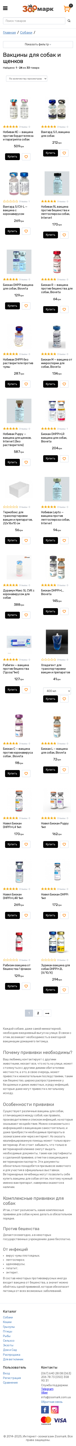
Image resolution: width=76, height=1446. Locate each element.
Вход (6, 1373)
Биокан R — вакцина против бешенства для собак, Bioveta (57, 288)
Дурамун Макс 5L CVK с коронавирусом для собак (18, 594)
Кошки (7, 1322)
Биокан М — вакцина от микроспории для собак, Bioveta (56, 363)
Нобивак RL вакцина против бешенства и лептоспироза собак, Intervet (55, 212)
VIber (44, 1392)
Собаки (26, 32)
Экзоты (8, 1345)
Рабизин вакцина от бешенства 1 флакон (17, 967)
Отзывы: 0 (24, 127)
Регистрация (12, 1378)
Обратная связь (52, 1402)
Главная (9, 32)
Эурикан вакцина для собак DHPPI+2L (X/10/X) (55, 969)
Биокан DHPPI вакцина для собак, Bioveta (18, 286)
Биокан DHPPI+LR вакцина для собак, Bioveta (54, 437)
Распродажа (11, 1355)
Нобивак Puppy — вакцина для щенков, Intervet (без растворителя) (17, 439)
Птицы (7, 1331)
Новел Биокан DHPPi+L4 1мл (12, 825)
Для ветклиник (13, 1359)
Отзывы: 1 (24, 201)
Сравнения (10, 1382)
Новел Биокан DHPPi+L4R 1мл (13, 896)
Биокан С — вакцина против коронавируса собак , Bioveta (18, 752)
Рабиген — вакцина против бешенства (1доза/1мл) (16, 669)
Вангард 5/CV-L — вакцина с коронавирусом (15, 210)
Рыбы (7, 1336)
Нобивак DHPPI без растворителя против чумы (18, 363)
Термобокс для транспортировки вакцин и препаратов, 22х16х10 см (18, 518)
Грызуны (9, 1327)
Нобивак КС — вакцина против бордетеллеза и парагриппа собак (18, 135)
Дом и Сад (10, 1350)
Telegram (47, 1389)
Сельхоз (8, 1340)
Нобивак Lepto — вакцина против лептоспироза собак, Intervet (55, 518)
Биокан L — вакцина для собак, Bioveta (54, 750)
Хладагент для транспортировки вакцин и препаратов (55, 669)
